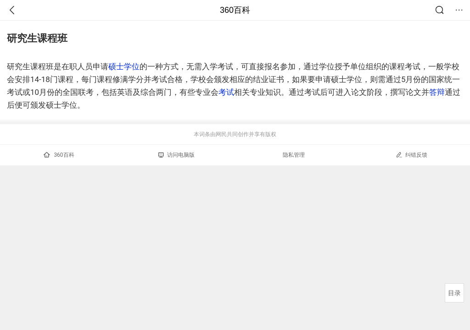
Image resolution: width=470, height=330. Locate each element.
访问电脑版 (176, 155)
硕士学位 (124, 66)
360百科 (235, 10)
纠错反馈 (411, 154)
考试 (226, 92)
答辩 (437, 92)
